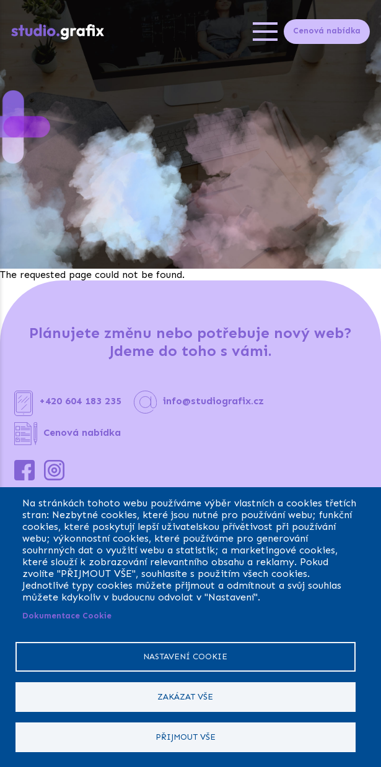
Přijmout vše (185, 737)
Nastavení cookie (185, 656)
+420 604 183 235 (80, 401)
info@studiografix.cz (213, 401)
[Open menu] (265, 31)
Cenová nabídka (327, 30)
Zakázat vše (185, 696)
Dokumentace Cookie (67, 615)
